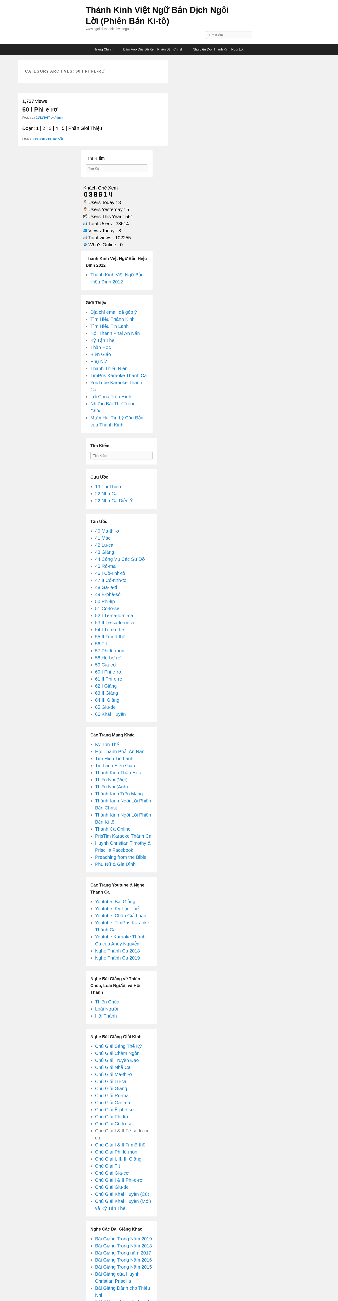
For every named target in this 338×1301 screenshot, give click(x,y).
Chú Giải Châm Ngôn (117, 1053)
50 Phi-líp (105, 601)
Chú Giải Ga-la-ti (112, 1102)
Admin (58, 117)
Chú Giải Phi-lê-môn (116, 1151)
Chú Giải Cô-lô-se (113, 1123)
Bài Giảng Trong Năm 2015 (123, 1267)
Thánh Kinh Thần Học (118, 772)
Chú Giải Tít (107, 1166)
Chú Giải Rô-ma (112, 1095)
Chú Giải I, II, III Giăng (118, 1159)
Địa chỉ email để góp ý (113, 312)
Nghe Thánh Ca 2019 (117, 957)
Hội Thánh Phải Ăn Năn (115, 333)
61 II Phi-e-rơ (108, 678)
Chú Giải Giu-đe (112, 1187)
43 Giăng (104, 552)
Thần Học (100, 347)
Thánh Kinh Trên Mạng (119, 793)
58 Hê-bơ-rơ (107, 657)
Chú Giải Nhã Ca (113, 1067)
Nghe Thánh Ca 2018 (117, 950)
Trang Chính (103, 49)
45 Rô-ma (105, 566)
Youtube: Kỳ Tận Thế (117, 908)
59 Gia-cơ (105, 664)
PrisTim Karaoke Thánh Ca (123, 836)
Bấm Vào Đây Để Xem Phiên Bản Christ (152, 49)
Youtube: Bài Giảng (115, 901)
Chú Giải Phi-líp (111, 1116)
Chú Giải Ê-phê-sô (114, 1109)
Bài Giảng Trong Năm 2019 (123, 1238)
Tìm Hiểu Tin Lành (109, 326)
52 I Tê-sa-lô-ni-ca (114, 615)
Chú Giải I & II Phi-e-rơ (118, 1180)
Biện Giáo (100, 354)
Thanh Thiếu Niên (109, 368)
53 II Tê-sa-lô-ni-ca (114, 622)
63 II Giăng (106, 693)
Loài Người (106, 1008)
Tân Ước (57, 138)
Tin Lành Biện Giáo (115, 765)
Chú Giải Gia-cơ (112, 1173)
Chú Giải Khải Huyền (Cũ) (122, 1194)
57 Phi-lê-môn (109, 650)
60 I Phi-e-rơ (39, 109)
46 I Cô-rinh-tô (110, 573)
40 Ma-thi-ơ (107, 531)
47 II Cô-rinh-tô (110, 580)
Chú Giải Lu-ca (110, 1081)
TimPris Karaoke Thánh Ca (118, 375)
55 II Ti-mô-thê (110, 636)
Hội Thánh (106, 1015)
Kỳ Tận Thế (102, 340)
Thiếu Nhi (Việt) (111, 779)
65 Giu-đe (105, 707)
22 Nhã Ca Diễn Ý (114, 500)
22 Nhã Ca (106, 493)
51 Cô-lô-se (107, 608)
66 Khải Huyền (110, 714)
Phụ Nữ (98, 361)
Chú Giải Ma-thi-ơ (113, 1074)
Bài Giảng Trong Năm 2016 (123, 1259)
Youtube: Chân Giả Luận (120, 915)
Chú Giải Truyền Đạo (117, 1060)
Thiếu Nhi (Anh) (111, 786)
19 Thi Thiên (108, 486)
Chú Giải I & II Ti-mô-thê (120, 1144)
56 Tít (101, 643)
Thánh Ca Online (113, 829)
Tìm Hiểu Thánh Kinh (112, 319)
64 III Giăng (107, 700)
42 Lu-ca (104, 545)
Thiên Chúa (107, 1001)
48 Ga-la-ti (106, 587)
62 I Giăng (106, 686)
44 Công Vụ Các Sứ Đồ (120, 559)
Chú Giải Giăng (111, 1088)
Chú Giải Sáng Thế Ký (118, 1046)
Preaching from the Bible (120, 857)
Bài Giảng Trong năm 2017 (123, 1252)
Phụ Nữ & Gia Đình (115, 864)
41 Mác (103, 538)
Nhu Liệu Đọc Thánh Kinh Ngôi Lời (218, 49)
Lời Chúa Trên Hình (110, 396)
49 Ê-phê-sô (108, 594)
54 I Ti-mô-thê (109, 629)
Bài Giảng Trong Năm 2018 (123, 1245)
